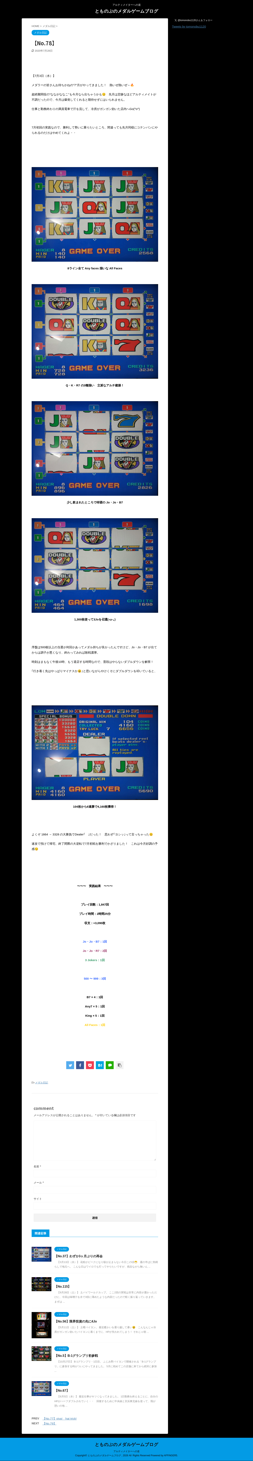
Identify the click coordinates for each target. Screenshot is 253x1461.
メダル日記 (41, 1082)
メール (39, 1182)
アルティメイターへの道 (126, 1451)
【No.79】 (49, 1423)
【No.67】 (61, 1390)
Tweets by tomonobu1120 (189, 26)
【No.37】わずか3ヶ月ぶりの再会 (78, 1256)
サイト (38, 1198)
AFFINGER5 (170, 1455)
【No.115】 (62, 1286)
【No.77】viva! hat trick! (59, 1418)
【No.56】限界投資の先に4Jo (75, 1321)
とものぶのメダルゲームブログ (126, 11)
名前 (37, 1166)
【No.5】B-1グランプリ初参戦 (76, 1355)
